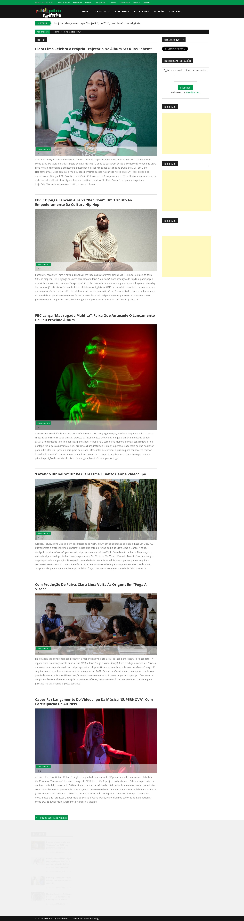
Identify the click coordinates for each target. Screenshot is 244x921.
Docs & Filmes (64, 2)
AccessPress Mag (89, 918)
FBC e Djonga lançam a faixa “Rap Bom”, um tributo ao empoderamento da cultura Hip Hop (83, 202)
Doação (159, 11)
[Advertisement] (186, 133)
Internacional (125, 2)
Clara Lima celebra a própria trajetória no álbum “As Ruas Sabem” (93, 49)
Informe (88, 2)
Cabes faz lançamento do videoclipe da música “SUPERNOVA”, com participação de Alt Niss (94, 701)
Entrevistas (77, 2)
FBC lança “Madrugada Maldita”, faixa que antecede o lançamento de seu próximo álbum (95, 317)
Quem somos (102, 11)
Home (84, 11)
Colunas (146, 2)
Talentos (136, 2)
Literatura (112, 2)
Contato (175, 11)
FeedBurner (193, 92)
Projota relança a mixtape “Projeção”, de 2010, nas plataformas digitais (97, 23)
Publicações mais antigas (53, 817)
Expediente (122, 11)
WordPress (63, 918)
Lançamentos (100, 2)
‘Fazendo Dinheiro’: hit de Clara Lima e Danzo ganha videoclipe (90, 474)
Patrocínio (141, 11)
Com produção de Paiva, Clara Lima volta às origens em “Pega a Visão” (90, 586)
